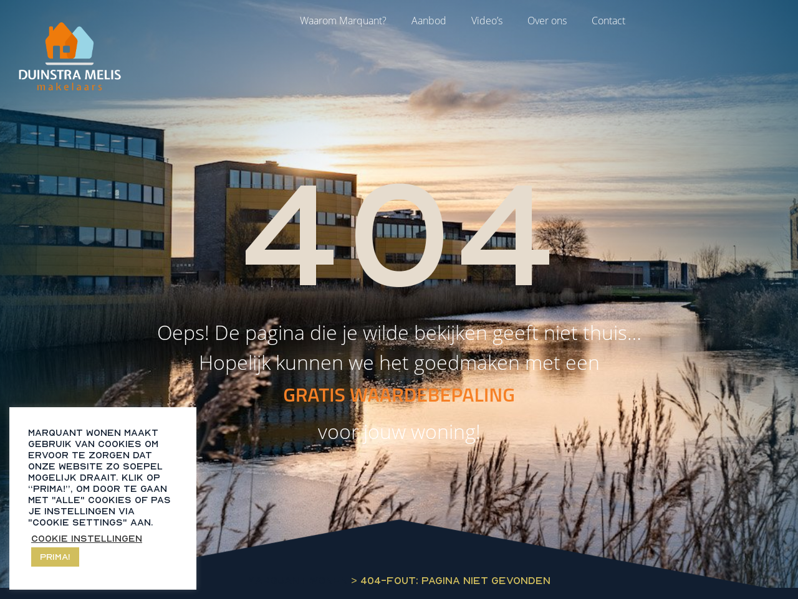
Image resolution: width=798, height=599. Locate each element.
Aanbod (428, 20)
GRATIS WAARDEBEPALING (399, 394)
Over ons (547, 20)
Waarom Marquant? (343, 20)
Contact (608, 20)
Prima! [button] (55, 556)
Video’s (486, 20)
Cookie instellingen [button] (86, 538)
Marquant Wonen (298, 580)
